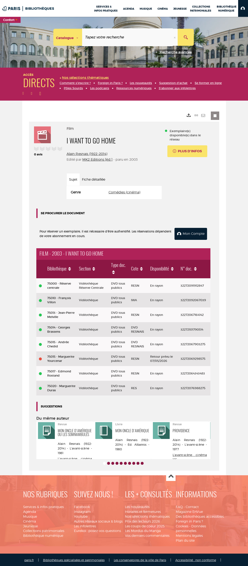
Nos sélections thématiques (147, 516)
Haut (171, 475)
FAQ (179, 506)
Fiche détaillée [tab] (93, 179)
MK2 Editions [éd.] (97, 160)
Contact (192, 506)
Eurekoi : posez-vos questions (97, 530)
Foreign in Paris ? (189, 521)
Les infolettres (85, 525)
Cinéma (29, 521)
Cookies (182, 525)
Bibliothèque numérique (43, 535)
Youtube (81, 516)
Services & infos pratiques (43, 506)
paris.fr (29, 559)
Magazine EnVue (189, 511)
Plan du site (185, 540)
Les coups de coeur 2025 (145, 525)
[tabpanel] (114, 192)
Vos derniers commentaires (147, 535)
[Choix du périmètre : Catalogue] (67, 37)
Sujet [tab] (73, 179)
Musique (30, 516)
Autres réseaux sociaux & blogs (98, 521)
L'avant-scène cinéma (75, 458)
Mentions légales (189, 535)
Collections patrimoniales (43, 530)
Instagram (82, 511)
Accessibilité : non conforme (195, 559)
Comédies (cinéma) (124, 192)
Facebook (82, 506)
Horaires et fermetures (143, 511)
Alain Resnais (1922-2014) (87, 154)
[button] (243, 8)
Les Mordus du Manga (143, 530)
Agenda (29, 511)
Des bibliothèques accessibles (200, 516)
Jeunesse (30, 525)
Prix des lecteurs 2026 (142, 521)
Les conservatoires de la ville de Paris (140, 559)
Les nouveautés (137, 506)
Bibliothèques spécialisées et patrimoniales (74, 559)
